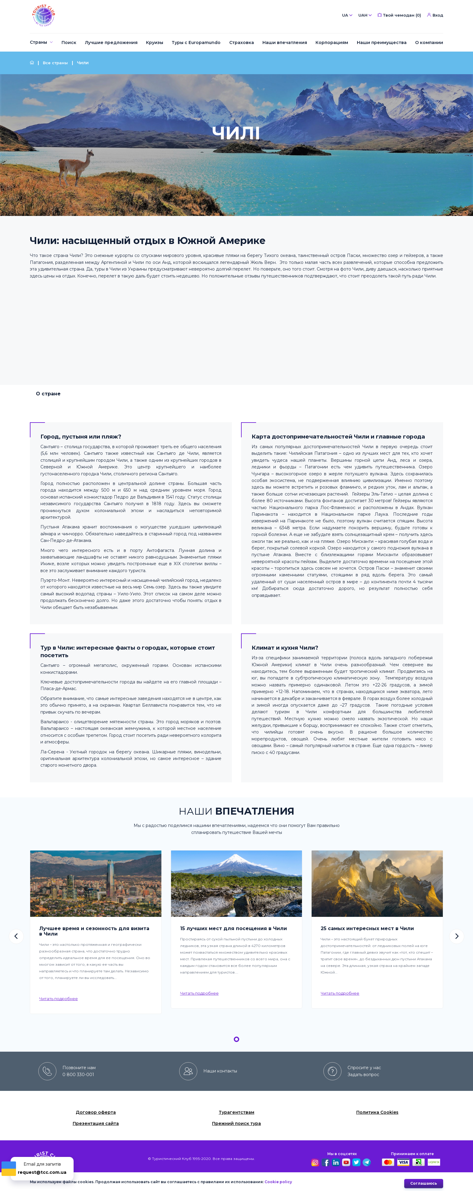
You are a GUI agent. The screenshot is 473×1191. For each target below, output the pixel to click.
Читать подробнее (58, 998)
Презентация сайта (96, 1123)
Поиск (69, 42)
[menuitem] (41, 42)
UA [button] (347, 15)
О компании (429, 42)
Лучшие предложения (111, 42)
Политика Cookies (377, 1112)
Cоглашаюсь (423, 1183)
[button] (16, 936)
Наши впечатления (284, 42)
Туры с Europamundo (196, 42)
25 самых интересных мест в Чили (367, 928)
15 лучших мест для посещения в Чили (233, 928)
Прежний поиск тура (236, 1123)
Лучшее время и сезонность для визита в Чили (94, 931)
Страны (38, 42)
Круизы (154, 42)
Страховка (241, 42)
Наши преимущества (382, 42)
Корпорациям (332, 42)
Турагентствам (236, 1112)
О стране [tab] (48, 394)
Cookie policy (278, 1183)
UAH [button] (365, 15)
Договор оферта (96, 1112)
